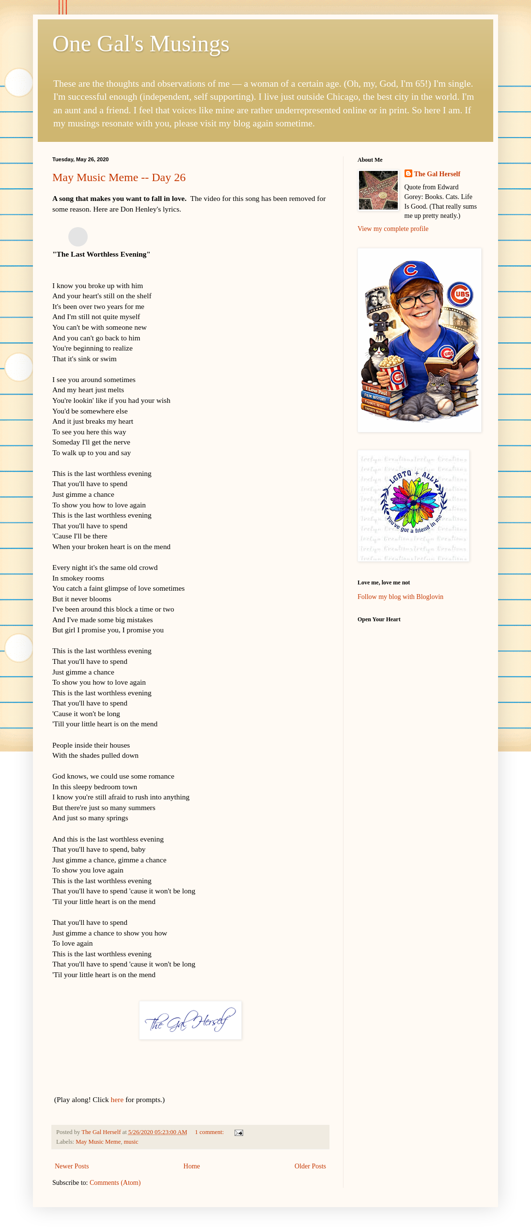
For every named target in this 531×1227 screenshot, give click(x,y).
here (117, 1099)
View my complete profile (393, 228)
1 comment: (210, 1132)
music (131, 1141)
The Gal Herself (437, 174)
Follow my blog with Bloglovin (400, 596)
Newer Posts (72, 1166)
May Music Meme (98, 1141)
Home (192, 1166)
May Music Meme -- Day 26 (119, 177)
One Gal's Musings (141, 43)
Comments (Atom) (115, 1182)
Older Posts (310, 1166)
